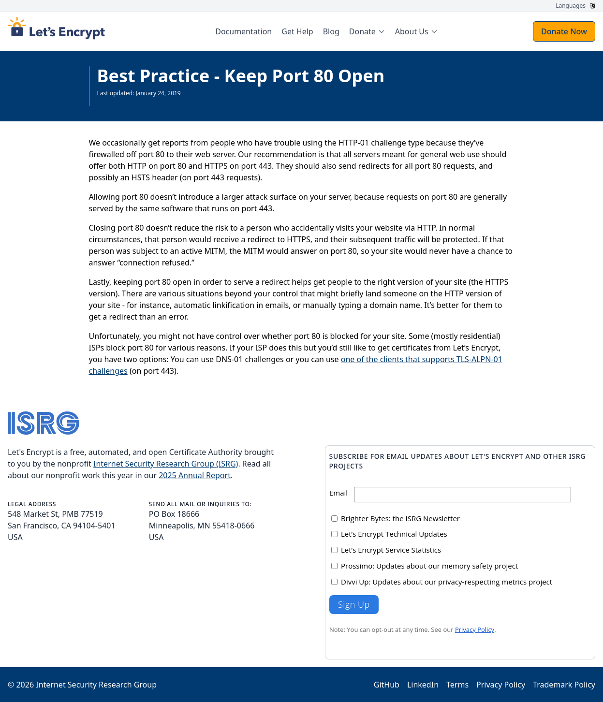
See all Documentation (128, 101)
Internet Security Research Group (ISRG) (165, 463)
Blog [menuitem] (331, 31)
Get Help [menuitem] (297, 31)
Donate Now (564, 31)
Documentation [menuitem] (243, 31)
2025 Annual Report (195, 475)
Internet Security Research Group (96, 684)
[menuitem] (367, 31)
